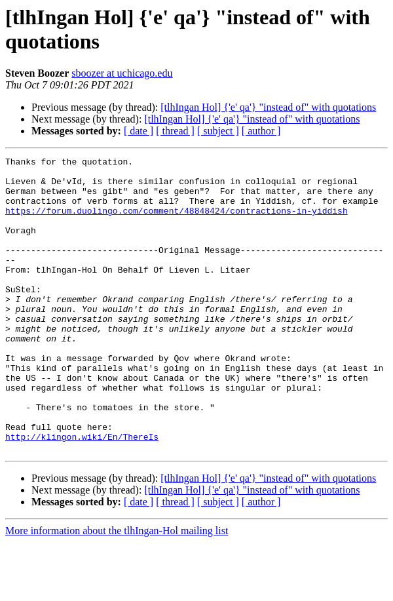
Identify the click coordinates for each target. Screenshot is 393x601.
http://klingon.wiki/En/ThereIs (82, 493)
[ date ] (138, 130)
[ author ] (261, 130)
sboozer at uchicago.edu (121, 73)
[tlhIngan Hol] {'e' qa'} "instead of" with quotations (268, 107)
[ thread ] (175, 130)
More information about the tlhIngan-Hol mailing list (116, 589)
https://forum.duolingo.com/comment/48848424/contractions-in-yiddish (176, 222)
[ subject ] (218, 130)
